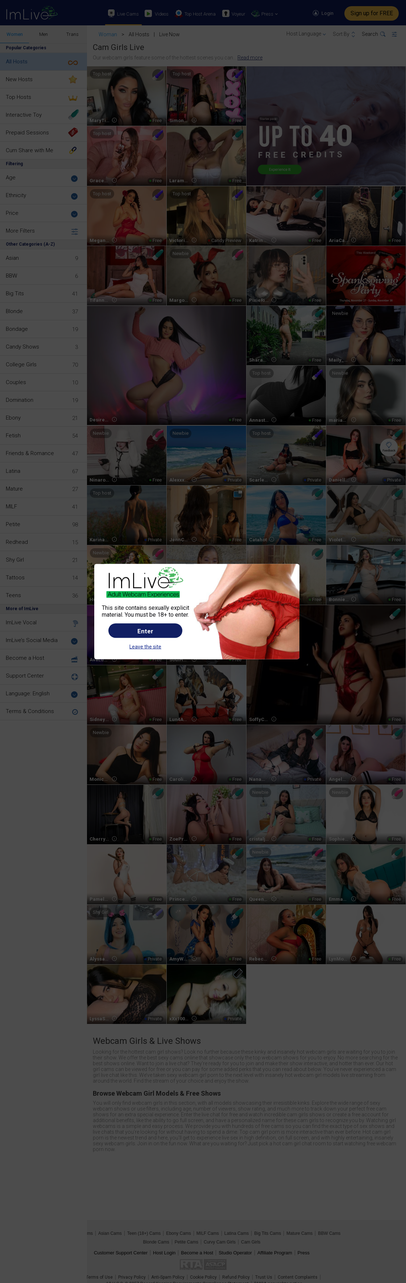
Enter (145, 630)
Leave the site (145, 646)
